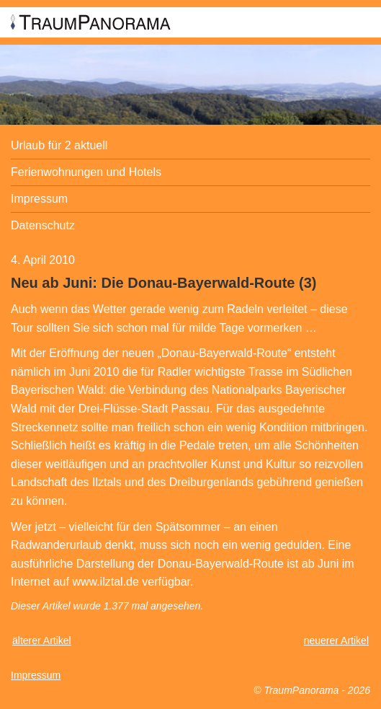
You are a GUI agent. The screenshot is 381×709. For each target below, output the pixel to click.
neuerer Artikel (336, 640)
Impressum (39, 199)
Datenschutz (43, 225)
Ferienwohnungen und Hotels (86, 172)
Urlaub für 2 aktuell (59, 145)
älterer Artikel (41, 640)
